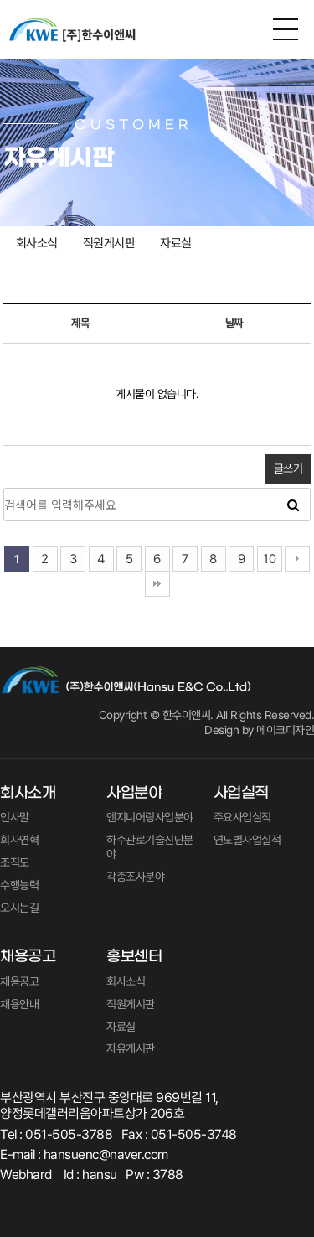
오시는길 (19, 907)
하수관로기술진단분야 (149, 847)
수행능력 (19, 885)
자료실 (176, 243)
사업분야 (134, 793)
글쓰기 (288, 468)
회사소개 (27, 793)
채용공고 (27, 956)
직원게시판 (109, 243)
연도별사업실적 (247, 839)
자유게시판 (130, 1048)
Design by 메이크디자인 (259, 730)
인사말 (14, 817)
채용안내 (19, 1004)
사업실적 (241, 793)
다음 (297, 559)
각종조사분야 (135, 876)
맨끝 (157, 584)
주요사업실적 (242, 817)
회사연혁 (19, 839)
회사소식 (37, 243)
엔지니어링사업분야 (149, 817)
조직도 (14, 862)
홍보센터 (134, 956)
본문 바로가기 (0, 0)
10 (269, 559)
